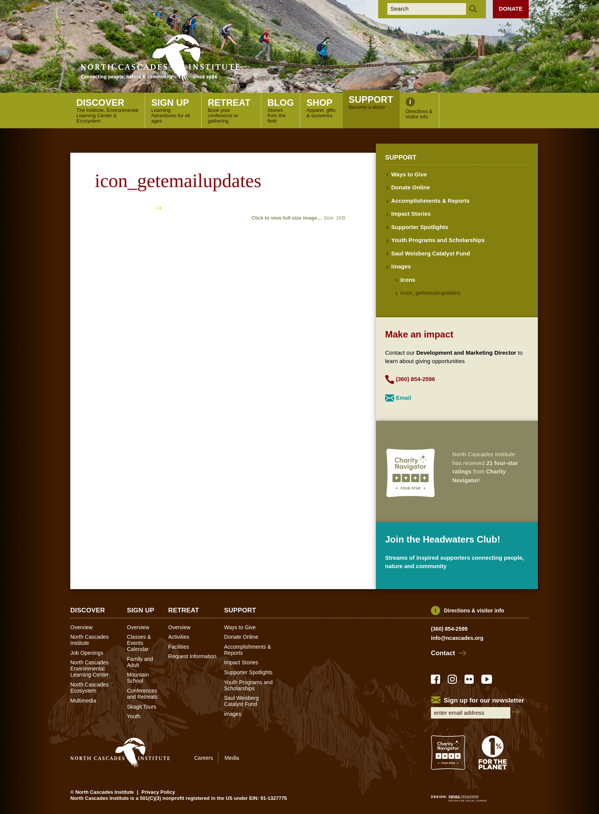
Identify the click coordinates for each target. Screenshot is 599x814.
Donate (511, 8)
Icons (407, 279)
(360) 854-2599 (449, 629)
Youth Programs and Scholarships (438, 240)
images (401, 266)
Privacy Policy (158, 792)
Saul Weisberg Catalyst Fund (430, 253)
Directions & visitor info (474, 610)
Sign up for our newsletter (484, 700)
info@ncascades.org (457, 638)
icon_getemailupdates (430, 292)
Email (403, 397)
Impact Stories (411, 213)
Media (232, 758)
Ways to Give (409, 174)
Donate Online (410, 187)
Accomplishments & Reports (430, 200)
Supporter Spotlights (419, 227)
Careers (203, 758)
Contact (443, 653)
